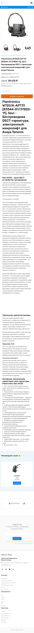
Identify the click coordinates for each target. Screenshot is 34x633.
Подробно (17, 483)
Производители (5, 615)
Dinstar (3, 599)
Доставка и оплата (6, 613)
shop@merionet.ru (7, 85)
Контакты (3, 622)
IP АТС (2, 587)
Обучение (3, 620)
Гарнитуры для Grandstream (8, 582)
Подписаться (17, 538)
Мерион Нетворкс (15, 629)
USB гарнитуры (5, 589)
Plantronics (16, 74)
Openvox (3, 605)
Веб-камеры (4, 578)
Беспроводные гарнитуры (20, 55)
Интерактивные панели (7, 585)
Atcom (2, 601)
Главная (3, 611)
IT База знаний (4, 617)
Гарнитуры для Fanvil (6, 580)
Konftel (3, 597)
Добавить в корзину (17, 96)
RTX (2, 603)
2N (2, 595)
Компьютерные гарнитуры (7, 55)
